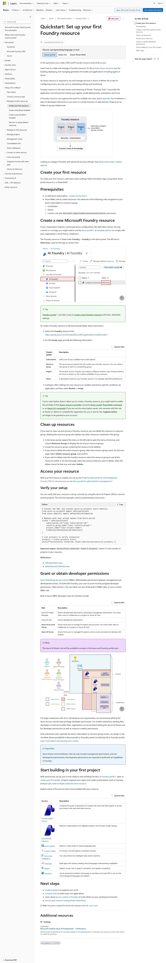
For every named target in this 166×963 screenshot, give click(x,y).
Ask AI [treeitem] (9, 56)
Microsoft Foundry (64, 18)
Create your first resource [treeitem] (18, 105)
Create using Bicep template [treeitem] (19, 110)
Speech (47, 868)
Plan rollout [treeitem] (11, 92)
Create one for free (77, 195)
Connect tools (51, 893)
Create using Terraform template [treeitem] (17, 116)
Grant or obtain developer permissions (146, 42)
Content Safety (50, 851)
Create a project (52, 890)
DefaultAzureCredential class (57, 566)
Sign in (160, 3)
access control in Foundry (67, 897)
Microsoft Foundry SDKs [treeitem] (16, 51)
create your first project (50, 780)
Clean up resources (143, 35)
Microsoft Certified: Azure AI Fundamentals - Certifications (63, 929)
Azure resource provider (71, 404)
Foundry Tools (81, 18)
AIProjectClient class (54, 563)
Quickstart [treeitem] (11, 47)
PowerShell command (112, 404)
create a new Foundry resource (88, 314)
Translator (48, 873)
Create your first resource (146, 23)
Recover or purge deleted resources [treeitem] (18, 124)
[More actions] (123, 19)
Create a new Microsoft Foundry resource (148, 31)
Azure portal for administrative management (92, 481)
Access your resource (144, 38)
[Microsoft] (4, 3)
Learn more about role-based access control (59, 741)
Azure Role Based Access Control (54, 580)
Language (48, 863)
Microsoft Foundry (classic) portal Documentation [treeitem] (17, 28)
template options (104, 230)
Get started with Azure (153, 10)
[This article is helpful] (154, 58)
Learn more (93, 905)
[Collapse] (30, 16)
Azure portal (87, 230)
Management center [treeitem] (14, 139)
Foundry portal (49, 314)
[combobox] (17, 22)
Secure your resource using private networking (65, 900)
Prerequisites (141, 26)
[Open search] (154, 3)
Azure (51, 18)
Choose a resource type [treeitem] (16, 96)
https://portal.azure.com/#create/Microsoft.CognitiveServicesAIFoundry (76, 334)
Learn (43, 18)
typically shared (109, 98)
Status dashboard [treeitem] (13, 148)
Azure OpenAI (49, 846)
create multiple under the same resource (68, 783)
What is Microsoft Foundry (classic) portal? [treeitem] (15, 36)
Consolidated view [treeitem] (14, 143)
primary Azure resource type (105, 68)
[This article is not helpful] (157, 58)
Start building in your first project (148, 47)
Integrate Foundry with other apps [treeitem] (18, 163)
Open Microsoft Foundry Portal (128, 10)
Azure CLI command (56, 408)
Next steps (140, 50)
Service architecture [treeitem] (14, 169)
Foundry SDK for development (53, 481)
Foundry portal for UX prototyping (101, 477)
